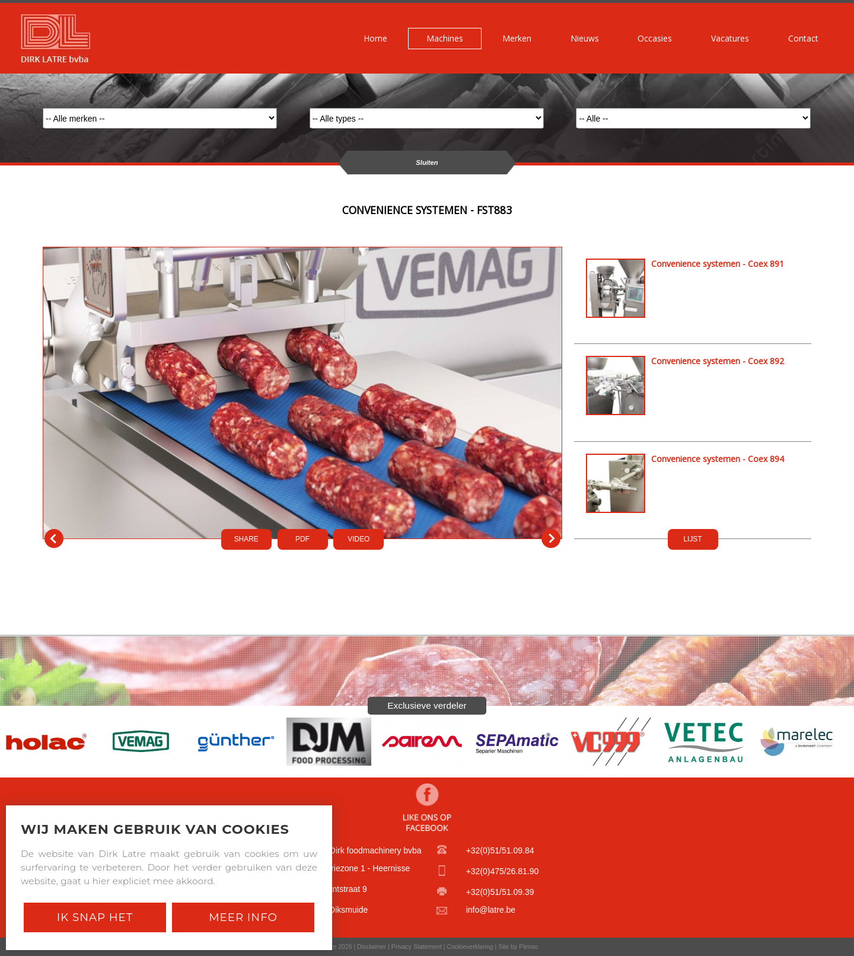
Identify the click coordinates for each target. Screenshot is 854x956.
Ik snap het (95, 917)
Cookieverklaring (470, 946)
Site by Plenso (518, 946)
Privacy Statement (416, 946)
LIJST (692, 539)
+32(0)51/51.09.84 (500, 850)
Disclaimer (371, 946)
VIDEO (358, 539)
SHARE (246, 539)
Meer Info (243, 917)
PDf (302, 539)
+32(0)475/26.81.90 (502, 871)
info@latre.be (490, 909)
